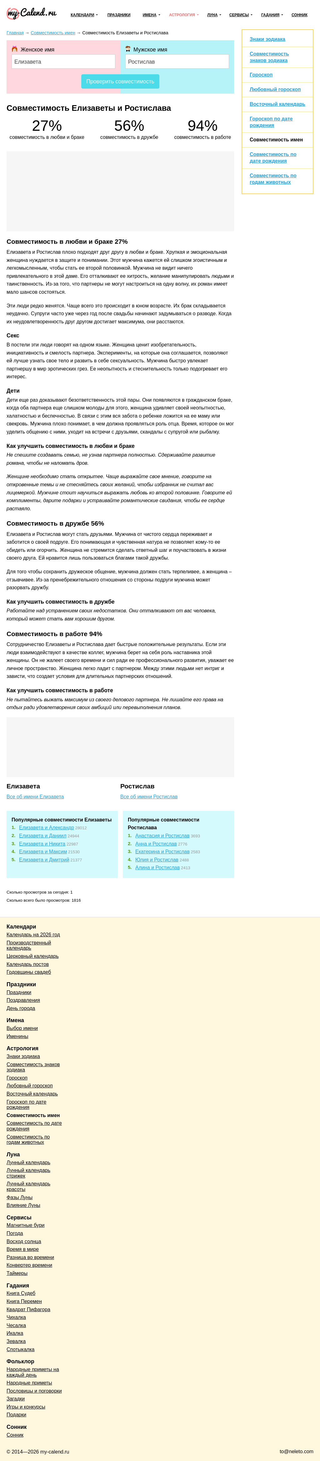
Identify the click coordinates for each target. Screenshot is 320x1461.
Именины (17, 1036)
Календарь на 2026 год (33, 934)
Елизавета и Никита (42, 843)
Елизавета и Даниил (43, 835)
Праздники (119, 15)
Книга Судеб (21, 1293)
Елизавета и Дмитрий (44, 859)
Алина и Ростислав (157, 867)
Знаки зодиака (267, 39)
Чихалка (16, 1317)
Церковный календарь (33, 956)
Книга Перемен (24, 1301)
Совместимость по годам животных (28, 1139)
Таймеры (17, 1273)
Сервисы (239, 15)
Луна (212, 15)
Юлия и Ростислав (156, 859)
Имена (150, 15)
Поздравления (23, 1000)
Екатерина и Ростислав (162, 851)
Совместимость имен (276, 139)
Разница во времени (30, 1257)
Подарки (16, 1414)
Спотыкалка (20, 1349)
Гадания (270, 15)
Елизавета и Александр (46, 827)
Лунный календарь (28, 1162)
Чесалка (16, 1325)
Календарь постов (28, 964)
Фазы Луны (19, 1197)
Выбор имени (22, 1028)
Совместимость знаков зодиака (33, 1067)
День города (21, 1008)
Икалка (15, 1333)
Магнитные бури (26, 1225)
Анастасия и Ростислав (162, 835)
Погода (15, 1233)
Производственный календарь (29, 945)
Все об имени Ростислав (149, 796)
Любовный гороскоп (275, 89)
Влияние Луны (23, 1205)
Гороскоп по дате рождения (26, 1104)
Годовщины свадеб (29, 972)
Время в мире (23, 1249)
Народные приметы (29, 1382)
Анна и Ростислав (156, 843)
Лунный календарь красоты (28, 1186)
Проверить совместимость (120, 81)
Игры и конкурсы (26, 1407)
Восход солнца (24, 1241)
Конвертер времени (29, 1265)
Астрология (182, 15)
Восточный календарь (277, 104)
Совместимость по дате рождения (34, 1125)
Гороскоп (261, 74)
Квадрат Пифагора (28, 1309)
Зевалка (16, 1341)
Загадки (16, 1398)
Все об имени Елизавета (35, 796)
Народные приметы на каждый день (33, 1372)
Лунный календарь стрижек (28, 1173)
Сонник (300, 15)
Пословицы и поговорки (34, 1391)
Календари (82, 15)
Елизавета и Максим (43, 851)
